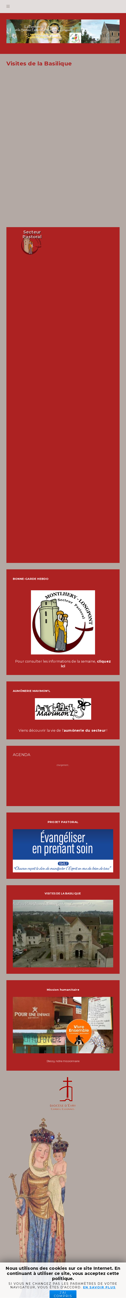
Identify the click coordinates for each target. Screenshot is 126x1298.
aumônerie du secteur (85, 730)
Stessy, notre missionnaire (63, 1061)
